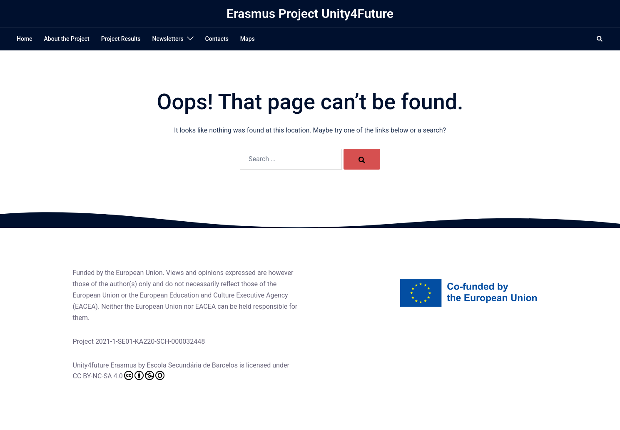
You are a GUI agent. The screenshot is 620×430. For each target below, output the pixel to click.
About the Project (67, 38)
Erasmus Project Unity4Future (310, 13)
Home (24, 38)
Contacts (217, 38)
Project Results (121, 38)
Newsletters (168, 38)
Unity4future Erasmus (105, 365)
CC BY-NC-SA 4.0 (118, 375)
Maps (247, 38)
